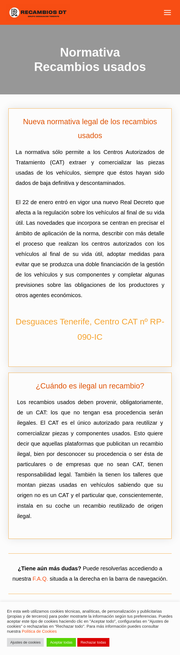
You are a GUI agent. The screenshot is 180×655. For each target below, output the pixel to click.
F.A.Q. (40, 579)
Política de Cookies (39, 631)
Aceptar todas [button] (61, 642)
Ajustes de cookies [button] (25, 642)
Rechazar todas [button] (93, 642)
